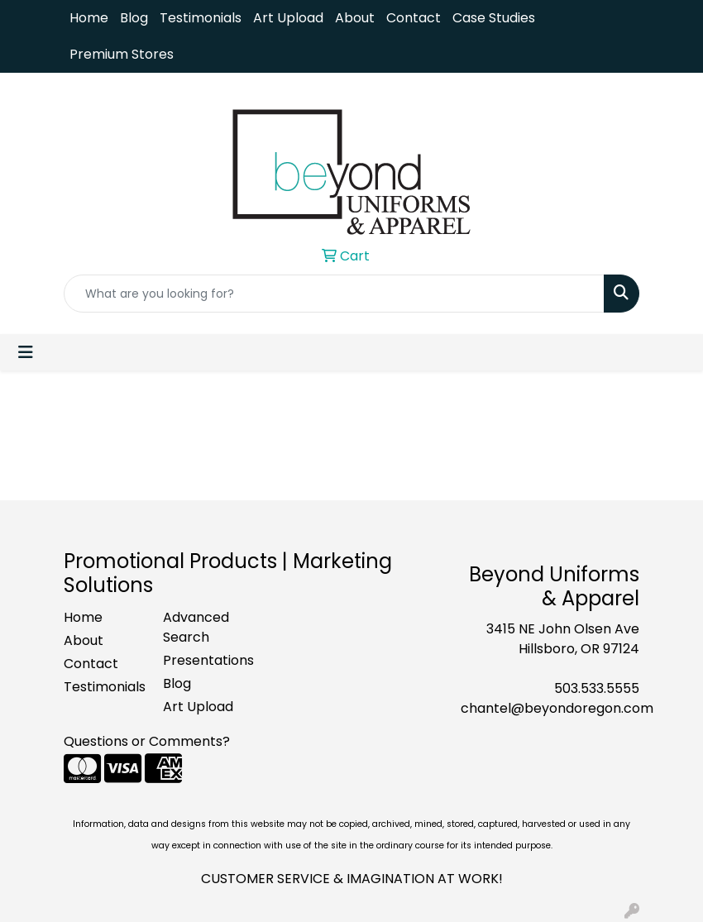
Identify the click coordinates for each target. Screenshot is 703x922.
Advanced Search (196, 627)
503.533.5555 (596, 688)
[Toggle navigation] (25, 352)
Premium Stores (121, 54)
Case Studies (493, 17)
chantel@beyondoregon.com (557, 708)
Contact (413, 17)
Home (88, 17)
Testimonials (201, 17)
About (355, 17)
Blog (134, 17)
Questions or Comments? (147, 741)
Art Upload (288, 17)
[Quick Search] (334, 294)
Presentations (202, 660)
